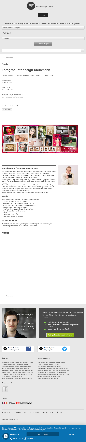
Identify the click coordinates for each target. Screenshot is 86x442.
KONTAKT (17, 412)
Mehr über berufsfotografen (23, 378)
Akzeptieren (43, 434)
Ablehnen (14, 434)
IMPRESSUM (34, 412)
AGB (25, 412)
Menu (43, 15)
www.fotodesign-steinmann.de (12, 97)
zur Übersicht (8, 58)
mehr (71, 434)
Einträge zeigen (43, 44)
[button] (43, 28)
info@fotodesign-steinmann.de (12, 95)
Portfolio (5, 64)
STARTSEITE (6, 412)
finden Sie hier (54, 378)
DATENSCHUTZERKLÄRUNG (52, 412)
